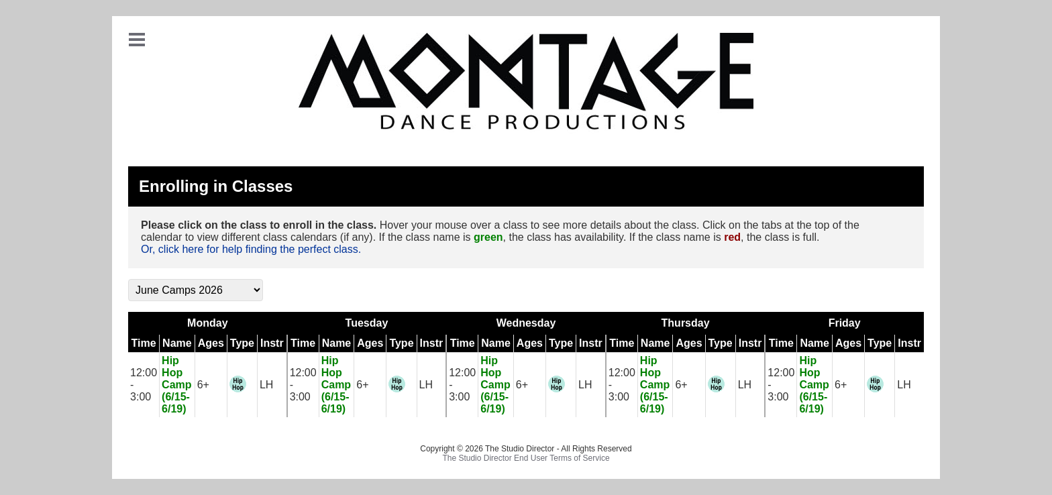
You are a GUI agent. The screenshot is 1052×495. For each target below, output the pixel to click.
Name (177, 343)
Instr (272, 343)
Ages (211, 343)
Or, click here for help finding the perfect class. (251, 249)
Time (144, 343)
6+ (203, 384)
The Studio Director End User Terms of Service (525, 458)
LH (266, 384)
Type (242, 343)
